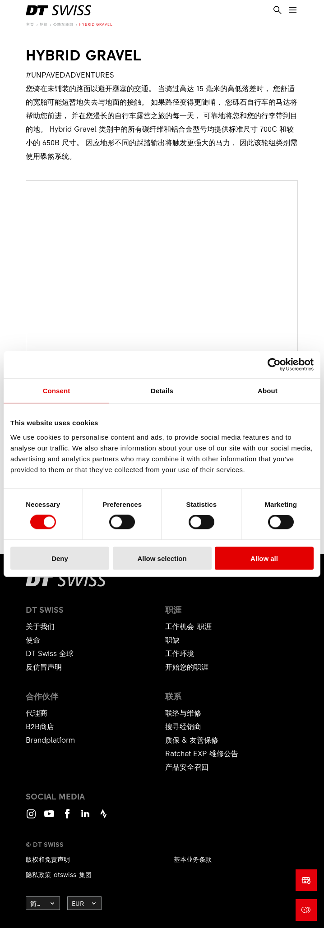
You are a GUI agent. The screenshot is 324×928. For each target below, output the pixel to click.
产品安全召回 (186, 767)
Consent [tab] (56, 391)
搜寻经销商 (183, 726)
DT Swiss (45, 610)
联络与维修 (183, 712)
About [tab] (268, 391)
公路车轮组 (63, 24)
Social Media (55, 796)
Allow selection (161, 558)
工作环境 (179, 653)
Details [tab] (162, 391)
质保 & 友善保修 (191, 739)
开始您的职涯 (186, 666)
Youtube (49, 817)
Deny (59, 558)
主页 (30, 24)
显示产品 (161, 347)
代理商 (36, 712)
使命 (33, 639)
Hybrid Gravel (96, 24)
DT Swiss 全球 (50, 653)
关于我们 (40, 626)
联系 (173, 696)
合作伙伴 (42, 696)
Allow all (264, 558)
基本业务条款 (193, 859)
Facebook (67, 817)
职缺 (172, 639)
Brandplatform (50, 739)
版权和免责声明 (48, 859)
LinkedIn (85, 817)
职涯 (173, 610)
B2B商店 (40, 726)
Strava (103, 817)
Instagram (31, 817)
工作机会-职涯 (188, 626)
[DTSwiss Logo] (58, 10)
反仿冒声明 (44, 666)
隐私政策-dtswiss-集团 (59, 874)
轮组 (44, 24)
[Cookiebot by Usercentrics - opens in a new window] (274, 365)
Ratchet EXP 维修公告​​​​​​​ (201, 753)
